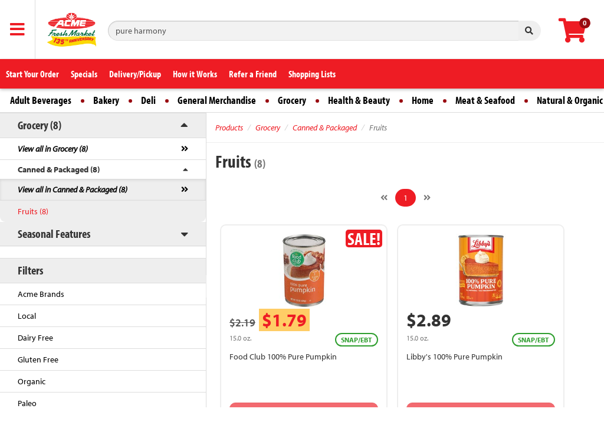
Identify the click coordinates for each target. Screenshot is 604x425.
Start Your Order (32, 74)
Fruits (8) (33, 211)
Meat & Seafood (485, 100)
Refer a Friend (253, 74)
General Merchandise (217, 100)
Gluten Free (38, 359)
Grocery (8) (39, 124)
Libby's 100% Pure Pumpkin (454, 356)
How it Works (195, 74)
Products (229, 127)
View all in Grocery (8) (53, 148)
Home (423, 100)
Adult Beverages (40, 100)
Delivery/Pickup (135, 74)
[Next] (427, 198)
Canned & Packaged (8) (59, 169)
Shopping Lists (312, 74)
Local (27, 315)
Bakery (106, 100)
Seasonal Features (54, 233)
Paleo (27, 403)
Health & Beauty (359, 100)
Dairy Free (35, 337)
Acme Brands (41, 294)
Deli (148, 100)
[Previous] (384, 198)
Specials (84, 74)
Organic (31, 381)
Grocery (292, 100)
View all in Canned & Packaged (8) (72, 189)
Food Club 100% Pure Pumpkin (283, 356)
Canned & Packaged (325, 127)
